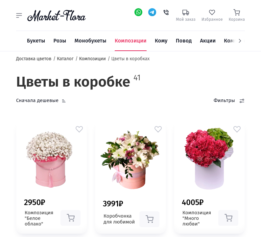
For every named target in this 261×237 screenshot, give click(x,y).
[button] (19, 15)
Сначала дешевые (37, 100)
